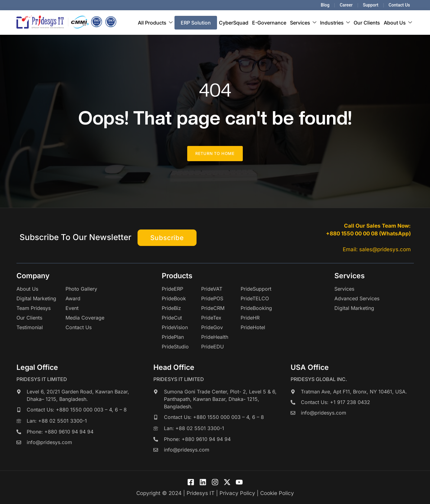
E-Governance (269, 23)
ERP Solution (196, 23)
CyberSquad (233, 23)
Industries (335, 23)
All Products (155, 23)
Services (303, 23)
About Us (398, 23)
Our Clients (367, 23)
